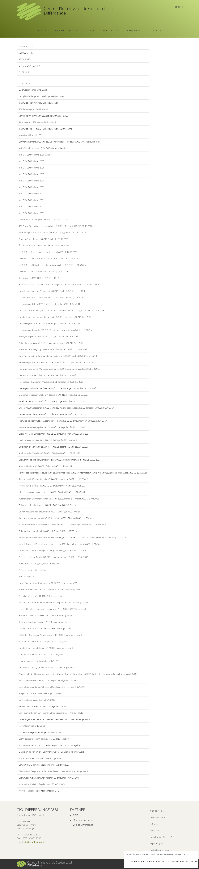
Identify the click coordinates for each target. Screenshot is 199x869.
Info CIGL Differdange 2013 (31, 187)
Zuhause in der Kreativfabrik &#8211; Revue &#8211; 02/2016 (48, 531)
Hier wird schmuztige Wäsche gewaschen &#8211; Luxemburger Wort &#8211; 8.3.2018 (59, 368)
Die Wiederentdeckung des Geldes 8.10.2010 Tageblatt (44, 738)
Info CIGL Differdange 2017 (31, 161)
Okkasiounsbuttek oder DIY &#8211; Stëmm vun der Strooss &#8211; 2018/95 (55, 330)
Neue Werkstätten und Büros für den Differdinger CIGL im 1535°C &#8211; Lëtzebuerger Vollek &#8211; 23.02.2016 (72, 537)
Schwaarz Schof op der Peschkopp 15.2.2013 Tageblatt (44, 641)
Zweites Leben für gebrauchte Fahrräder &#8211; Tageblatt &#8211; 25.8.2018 (55, 317)
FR (177, 7)
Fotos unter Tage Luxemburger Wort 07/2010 (40, 732)
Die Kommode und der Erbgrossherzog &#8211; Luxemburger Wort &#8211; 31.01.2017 (59, 459)
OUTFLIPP (24, 72)
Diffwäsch (154, 824)
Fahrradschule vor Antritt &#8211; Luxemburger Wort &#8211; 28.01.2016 (53, 557)
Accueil (43, 30)
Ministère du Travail (83, 819)
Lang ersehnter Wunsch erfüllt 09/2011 (37, 699)
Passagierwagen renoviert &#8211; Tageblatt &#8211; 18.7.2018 (48, 336)
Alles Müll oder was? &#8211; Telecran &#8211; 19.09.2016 (46, 466)
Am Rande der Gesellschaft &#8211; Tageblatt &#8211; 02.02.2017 (49, 453)
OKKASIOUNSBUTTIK (29, 65)
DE (173, 7)
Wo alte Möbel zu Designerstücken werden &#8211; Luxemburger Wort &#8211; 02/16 (59, 544)
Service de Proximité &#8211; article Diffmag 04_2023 (43, 115)
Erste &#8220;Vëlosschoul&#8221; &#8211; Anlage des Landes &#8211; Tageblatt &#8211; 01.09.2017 (66, 407)
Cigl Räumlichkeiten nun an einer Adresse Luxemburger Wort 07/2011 (51, 712)
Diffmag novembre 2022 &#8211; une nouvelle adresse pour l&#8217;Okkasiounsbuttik (59, 141)
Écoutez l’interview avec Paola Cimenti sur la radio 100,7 (44, 245)
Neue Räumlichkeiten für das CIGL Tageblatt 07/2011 (43, 706)
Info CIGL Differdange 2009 (31, 213)
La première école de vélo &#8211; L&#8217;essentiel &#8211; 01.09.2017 (53, 414)
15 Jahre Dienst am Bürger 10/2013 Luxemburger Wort (44, 622)
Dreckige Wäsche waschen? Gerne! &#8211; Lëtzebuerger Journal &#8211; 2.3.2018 (57, 388)
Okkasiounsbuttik (158, 817)
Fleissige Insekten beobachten (32, 570)
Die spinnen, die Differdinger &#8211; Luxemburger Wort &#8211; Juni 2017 (54, 433)
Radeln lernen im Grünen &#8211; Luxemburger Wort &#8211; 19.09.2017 (53, 401)
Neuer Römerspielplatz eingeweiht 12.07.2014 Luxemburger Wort (49, 583)
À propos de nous (66, 30)
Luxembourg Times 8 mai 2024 (33, 89)
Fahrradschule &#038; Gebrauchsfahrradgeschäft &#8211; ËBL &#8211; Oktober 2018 (59, 284)
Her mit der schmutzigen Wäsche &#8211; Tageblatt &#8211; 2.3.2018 (51, 381)
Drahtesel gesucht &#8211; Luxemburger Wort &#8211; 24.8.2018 (49, 323)
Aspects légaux (156, 843)
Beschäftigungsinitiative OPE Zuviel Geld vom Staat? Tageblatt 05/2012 (52, 686)
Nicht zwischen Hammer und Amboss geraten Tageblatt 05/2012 (48, 680)
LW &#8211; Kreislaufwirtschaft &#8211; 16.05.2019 (43, 271)
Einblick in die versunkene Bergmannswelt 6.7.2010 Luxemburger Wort (51, 751)
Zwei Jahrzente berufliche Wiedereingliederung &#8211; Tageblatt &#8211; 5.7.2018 (58, 355)
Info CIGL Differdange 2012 (31, 193)
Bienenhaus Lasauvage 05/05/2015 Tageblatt (39, 563)
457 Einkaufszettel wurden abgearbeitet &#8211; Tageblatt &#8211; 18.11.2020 (55, 226)
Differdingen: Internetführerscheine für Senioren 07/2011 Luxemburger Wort (54, 719)
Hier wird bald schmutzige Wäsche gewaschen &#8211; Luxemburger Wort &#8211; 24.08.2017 (63, 420)
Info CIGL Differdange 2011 (31, 200)
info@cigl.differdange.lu (34, 842)
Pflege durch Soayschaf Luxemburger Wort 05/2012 (42, 693)
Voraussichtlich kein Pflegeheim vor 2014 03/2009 (42, 784)
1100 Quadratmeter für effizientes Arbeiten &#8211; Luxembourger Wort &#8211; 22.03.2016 (62, 524)
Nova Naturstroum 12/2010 (32, 725)
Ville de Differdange (83, 824)
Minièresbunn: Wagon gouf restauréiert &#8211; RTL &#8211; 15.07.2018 (53, 349)
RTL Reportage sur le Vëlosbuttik (34, 109)
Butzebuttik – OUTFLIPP (161, 837)
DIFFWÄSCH (25, 83)
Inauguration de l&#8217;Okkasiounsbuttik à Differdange (45, 128)
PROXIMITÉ (24, 59)
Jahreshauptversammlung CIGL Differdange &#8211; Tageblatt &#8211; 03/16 (55, 518)
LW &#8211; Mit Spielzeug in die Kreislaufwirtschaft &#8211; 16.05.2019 (52, 265)
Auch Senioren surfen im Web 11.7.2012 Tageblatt (42, 654)
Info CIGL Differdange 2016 (31, 167)
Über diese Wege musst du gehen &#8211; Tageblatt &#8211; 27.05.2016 (52, 492)
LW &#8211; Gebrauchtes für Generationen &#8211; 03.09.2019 (48, 258)
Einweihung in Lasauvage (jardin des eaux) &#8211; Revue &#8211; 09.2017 (53, 394)
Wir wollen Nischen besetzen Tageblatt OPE (39, 790)
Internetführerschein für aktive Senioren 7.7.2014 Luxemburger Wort (50, 589)
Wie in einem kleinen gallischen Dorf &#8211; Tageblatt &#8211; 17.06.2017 (54, 427)
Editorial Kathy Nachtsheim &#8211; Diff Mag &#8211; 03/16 (47, 505)
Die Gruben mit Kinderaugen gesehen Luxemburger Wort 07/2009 (49, 777)
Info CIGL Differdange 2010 (31, 206)
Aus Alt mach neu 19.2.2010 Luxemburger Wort (40, 758)
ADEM (76, 815)
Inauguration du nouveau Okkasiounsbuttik (39, 102)
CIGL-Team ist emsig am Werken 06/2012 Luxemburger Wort (47, 667)
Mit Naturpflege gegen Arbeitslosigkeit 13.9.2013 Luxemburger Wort (50, 635)
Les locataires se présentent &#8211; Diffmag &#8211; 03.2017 (48, 440)
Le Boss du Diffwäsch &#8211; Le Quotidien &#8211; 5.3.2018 (47, 375)
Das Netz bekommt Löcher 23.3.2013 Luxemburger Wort (45, 628)
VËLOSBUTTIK (26, 52)
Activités (89, 30)
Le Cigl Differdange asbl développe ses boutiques (41, 96)
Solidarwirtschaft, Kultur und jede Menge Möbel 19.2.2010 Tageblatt (50, 745)
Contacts (155, 30)
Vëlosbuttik (155, 830)
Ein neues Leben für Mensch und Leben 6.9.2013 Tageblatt (45, 615)
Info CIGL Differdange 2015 (31, 174)
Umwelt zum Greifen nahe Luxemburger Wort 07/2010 (44, 764)
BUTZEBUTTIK (26, 46)
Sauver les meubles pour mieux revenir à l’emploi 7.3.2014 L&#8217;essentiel (54, 602)
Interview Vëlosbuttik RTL (31, 135)
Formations (134, 30)
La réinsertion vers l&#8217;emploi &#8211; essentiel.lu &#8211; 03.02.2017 (54, 446)
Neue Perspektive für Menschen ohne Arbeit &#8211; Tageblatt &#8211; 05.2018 (56, 362)
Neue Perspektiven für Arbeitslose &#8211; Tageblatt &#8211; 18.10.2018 (53, 291)
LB (181, 7)
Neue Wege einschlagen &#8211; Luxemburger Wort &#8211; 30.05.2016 (53, 485)
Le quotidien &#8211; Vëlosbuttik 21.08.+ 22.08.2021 (43, 219)
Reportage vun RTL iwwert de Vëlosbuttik (38, 122)
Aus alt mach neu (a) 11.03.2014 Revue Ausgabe (40, 596)
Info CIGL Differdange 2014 (31, 180)
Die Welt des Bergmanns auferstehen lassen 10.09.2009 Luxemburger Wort (53, 771)
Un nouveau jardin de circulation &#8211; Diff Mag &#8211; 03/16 (49, 511)
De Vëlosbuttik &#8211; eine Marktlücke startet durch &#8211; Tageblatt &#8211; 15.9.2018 (61, 310)
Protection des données (161, 850)
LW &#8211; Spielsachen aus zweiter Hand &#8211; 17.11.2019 (48, 252)
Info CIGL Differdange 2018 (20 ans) (35, 154)
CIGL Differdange (158, 811)
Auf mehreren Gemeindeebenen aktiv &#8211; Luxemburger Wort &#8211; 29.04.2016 (59, 498)
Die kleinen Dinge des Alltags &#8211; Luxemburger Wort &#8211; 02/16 (52, 550)
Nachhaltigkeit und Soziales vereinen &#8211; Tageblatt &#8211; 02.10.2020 (54, 232)
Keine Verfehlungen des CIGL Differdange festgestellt (43, 148)
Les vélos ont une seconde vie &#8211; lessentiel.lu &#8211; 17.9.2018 (51, 297)
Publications (111, 30)
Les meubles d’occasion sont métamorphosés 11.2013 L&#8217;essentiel (52, 609)
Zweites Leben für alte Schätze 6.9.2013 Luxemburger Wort (46, 648)
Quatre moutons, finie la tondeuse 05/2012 (39, 661)
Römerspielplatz (26, 576)
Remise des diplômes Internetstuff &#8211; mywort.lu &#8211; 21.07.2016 (53, 479)
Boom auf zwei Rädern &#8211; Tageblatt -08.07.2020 (43, 239)
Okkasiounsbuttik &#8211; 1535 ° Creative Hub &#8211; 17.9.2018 (50, 304)
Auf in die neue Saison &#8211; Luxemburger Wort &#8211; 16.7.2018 (51, 342)
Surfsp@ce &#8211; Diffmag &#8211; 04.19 (39, 278)
